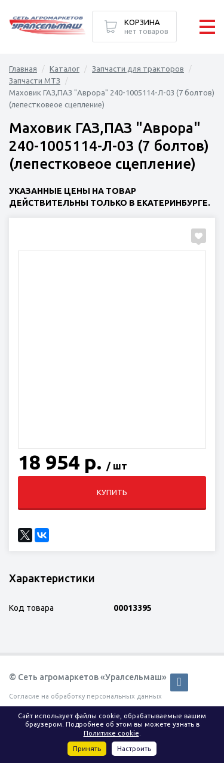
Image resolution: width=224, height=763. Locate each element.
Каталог (64, 68)
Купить (112, 492)
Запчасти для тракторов (138, 68)
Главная (23, 68)
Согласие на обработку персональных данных (85, 696)
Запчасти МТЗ (34, 80)
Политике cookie (111, 733)
